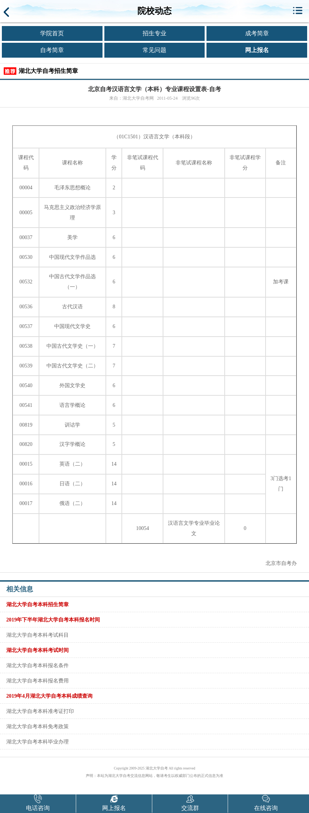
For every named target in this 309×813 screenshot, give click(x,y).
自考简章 (52, 50)
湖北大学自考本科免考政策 (37, 726)
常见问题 (154, 50)
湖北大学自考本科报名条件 (37, 665)
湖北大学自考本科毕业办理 (37, 742)
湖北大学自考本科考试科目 (37, 635)
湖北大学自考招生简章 (48, 71)
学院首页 (52, 33)
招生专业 (154, 33)
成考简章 (257, 33)
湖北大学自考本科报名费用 (37, 681)
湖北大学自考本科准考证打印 (40, 711)
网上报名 (257, 50)
